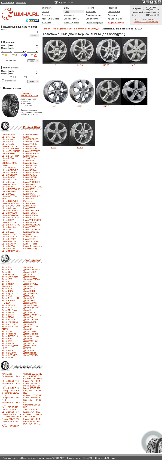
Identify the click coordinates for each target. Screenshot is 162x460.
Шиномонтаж (92, 19)
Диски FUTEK (29, 272)
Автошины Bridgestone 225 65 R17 (11, 376)
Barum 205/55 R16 (10, 426)
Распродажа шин (94, 15)
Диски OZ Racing (31, 305)
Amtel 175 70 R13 (31, 409)
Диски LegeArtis (30, 334)
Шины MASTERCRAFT (30, 138)
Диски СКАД (8, 291)
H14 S (132, 65)
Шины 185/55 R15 (31, 383)
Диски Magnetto (30, 307)
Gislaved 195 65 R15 (32, 374)
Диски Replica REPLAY (8, 301)
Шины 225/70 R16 (10, 381)
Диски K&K (7, 288)
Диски (66, 11)
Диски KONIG (29, 331)
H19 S (132, 106)
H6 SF (106, 65)
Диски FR (27, 338)
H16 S (80, 147)
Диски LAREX (8, 357)
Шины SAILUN (30, 191)
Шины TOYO (29, 208)
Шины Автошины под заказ (31, 233)
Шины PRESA (29, 179)
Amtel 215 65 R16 (10, 407)
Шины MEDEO (30, 149)
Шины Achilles (8, 134)
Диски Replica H (30, 353)
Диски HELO (29, 291)
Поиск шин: (9, 42)
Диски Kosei (7, 350)
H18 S (54, 106)
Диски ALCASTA (30, 326)
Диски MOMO (8, 305)
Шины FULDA (8, 194)
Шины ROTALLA (30, 189)
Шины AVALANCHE (11, 151)
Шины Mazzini (29, 146)
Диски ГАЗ (7, 341)
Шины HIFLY (8, 220)
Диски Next (7, 267)
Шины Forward (9, 191)
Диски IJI (27, 310)
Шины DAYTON (9, 177)
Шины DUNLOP (9, 179)
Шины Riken (28, 184)
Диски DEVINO (9, 353)
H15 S (54, 147)
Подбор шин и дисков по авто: (20, 27)
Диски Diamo (29, 286)
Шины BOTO (8, 158)
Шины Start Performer (28, 199)
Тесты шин (91, 11)
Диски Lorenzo (30, 293)
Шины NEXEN (29, 168)
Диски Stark (28, 350)
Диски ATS (7, 279)
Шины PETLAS (30, 175)
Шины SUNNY (30, 203)
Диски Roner (29, 277)
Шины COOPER (9, 172)
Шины (66, 8)
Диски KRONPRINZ (32, 315)
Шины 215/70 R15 (10, 388)
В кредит (46, 15)
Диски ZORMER (30, 319)
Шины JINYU (8, 229)
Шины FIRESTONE (11, 189)
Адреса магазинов (50, 19)
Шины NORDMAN (31, 172)
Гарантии (112, 8)
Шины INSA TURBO (11, 225)
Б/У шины (46, 22)
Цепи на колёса (71, 19)
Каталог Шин (31, 127)
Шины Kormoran (9, 241)
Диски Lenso (8, 312)
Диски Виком (8, 315)
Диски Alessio (8, 319)
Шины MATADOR (31, 141)
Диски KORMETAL (10, 355)
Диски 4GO (28, 343)
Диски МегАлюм (9, 310)
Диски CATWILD (30, 284)
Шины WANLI (29, 222)
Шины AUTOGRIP (10, 149)
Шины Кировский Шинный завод (31, 242)
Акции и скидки (116, 22)
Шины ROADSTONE (32, 187)
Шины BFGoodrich (10, 156)
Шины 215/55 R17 (10, 409)
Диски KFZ (7, 338)
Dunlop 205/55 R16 (10, 419)
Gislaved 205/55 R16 (11, 416)
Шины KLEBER (9, 239)
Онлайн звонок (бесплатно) (146, 22)
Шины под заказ (71, 22)
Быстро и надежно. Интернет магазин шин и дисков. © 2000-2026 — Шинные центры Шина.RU (47, 458)
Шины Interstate (9, 227)
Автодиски (33, 260)
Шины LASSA (8, 246)
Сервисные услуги (94, 22)
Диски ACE (28, 296)
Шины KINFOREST (11, 234)
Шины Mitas (28, 160)
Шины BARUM (8, 153)
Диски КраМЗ (8, 293)
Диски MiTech (8, 317)
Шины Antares (8, 139)
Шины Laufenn (8, 248)
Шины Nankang (30, 163)
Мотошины (69, 15)
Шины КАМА (29, 239)
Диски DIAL (28, 267)
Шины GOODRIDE (10, 203)
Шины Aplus (7, 141)
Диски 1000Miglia (10, 277)
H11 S (54, 65)
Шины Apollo (8, 144)
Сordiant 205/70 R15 (11, 414)
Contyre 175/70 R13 (32, 376)
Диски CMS (28, 298)
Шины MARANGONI (11, 251)
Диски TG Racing (10, 322)
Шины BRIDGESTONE (9, 161)
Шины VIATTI (29, 217)
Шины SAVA (28, 194)
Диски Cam (7, 331)
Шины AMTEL (8, 137)
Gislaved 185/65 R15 (32, 395)
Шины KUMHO (9, 244)
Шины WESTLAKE (31, 225)
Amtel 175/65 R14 (31, 416)
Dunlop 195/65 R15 (32, 424)
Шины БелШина (30, 236)
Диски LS (27, 274)
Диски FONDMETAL (32, 269)
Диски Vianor (8, 343)
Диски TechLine (9, 334)
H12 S (80, 65)
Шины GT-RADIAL (10, 210)
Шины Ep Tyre (8, 182)
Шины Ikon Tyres (10, 222)
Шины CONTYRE (10, 170)
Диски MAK (28, 324)
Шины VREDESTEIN (32, 220)
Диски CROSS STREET (30, 346)
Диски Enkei (28, 317)
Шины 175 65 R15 (31, 412)
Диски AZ (6, 281)
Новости (90, 8)
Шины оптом (114, 11)
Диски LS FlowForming (8, 273)
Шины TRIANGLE (31, 210)
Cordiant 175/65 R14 (32, 414)
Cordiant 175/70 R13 (32, 378)
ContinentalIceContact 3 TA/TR (29, 94)
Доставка (112, 15)
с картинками (9, 60)
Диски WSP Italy (30, 341)
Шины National (30, 165)
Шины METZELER (31, 151)
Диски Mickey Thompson (8, 285)
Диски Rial (7, 307)
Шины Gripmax (9, 208)
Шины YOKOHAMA (32, 229)
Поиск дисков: (11, 67)
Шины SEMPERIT (31, 196)
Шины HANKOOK (10, 213)
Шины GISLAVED (10, 201)
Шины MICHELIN (31, 153)
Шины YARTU (29, 227)
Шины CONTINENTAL (9, 166)
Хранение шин (115, 19)
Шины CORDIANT (10, 175)
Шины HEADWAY (10, 215)
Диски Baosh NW (31, 336)
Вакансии (21, 2)
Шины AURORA (9, 146)
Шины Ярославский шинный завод (32, 247)
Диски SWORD (30, 312)
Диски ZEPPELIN (10, 336)
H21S (80, 106)
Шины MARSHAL (31, 134)
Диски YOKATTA (30, 355)
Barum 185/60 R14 (31, 386)
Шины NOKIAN (30, 170)
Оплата (45, 11)
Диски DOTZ (29, 288)
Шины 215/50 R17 (10, 412)
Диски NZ (27, 329)
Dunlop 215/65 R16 (10, 390)
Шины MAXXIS (30, 144)
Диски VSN (7, 269)
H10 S (106, 106)
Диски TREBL (29, 300)
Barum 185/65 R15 (31, 388)
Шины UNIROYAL (31, 215)
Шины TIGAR (29, 206)
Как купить (47, 8)
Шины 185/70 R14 (31, 419)
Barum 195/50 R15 (31, 421)
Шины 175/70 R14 (31, 381)
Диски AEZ (7, 296)
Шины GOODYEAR (11, 206)
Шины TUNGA (30, 213)
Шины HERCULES (10, 217)
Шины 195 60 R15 (31, 397)
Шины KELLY (8, 232)
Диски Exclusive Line (11, 298)
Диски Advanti (29, 322)
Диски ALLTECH (9, 324)
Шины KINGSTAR (10, 236)
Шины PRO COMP (31, 182)
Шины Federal (8, 187)
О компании (7, 2)
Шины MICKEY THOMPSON (30, 157)
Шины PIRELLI (30, 177)
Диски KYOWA (30, 303)
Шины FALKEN (9, 184)
